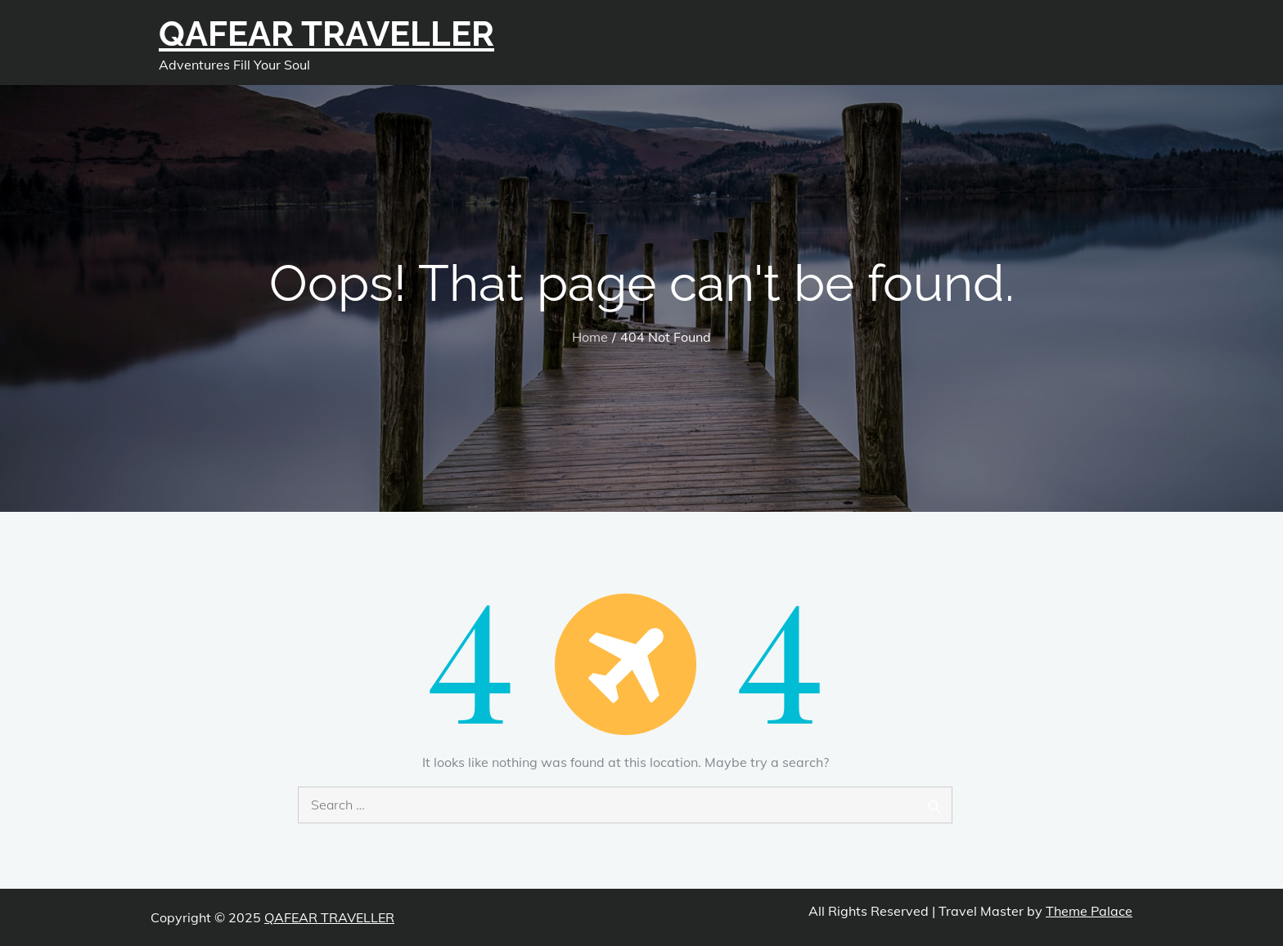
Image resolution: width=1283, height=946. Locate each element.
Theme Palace (1089, 911)
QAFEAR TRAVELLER (326, 34)
